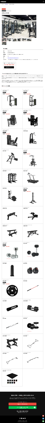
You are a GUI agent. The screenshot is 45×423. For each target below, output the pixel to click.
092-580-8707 (10, 65)
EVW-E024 (8, 113)
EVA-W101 (7, 283)
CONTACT (43, 416)
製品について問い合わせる (22, 403)
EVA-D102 (7, 246)
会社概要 (26, 420)
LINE (43, 421)
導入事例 (6, 4)
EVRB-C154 (28, 191)
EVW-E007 (8, 93)
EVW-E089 (8, 133)
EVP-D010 (28, 153)
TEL (43, 418)
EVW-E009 (28, 93)
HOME (3, 4)
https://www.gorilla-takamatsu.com (13, 57)
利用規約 (23, 420)
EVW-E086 (28, 113)
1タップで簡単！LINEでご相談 (22, 407)
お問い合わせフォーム (9, 67)
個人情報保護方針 (20, 420)
